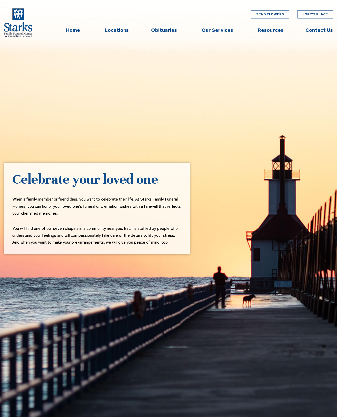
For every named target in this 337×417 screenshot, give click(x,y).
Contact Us (319, 30)
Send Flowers (270, 14)
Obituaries (164, 30)
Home (73, 30)
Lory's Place (315, 14)
